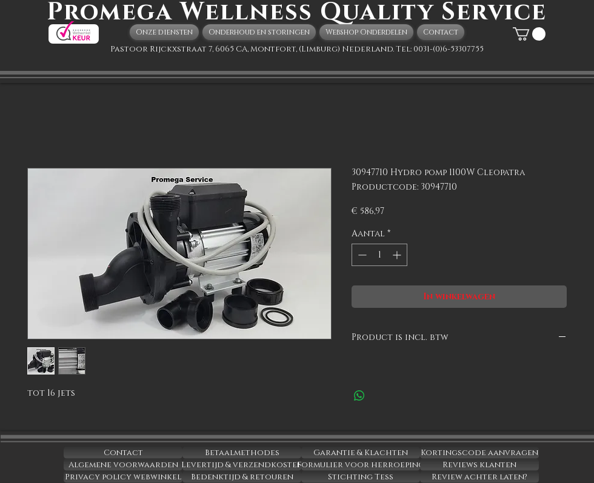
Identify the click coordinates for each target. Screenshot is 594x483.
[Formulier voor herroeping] (360, 465)
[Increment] (397, 254)
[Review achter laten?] (479, 477)
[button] (529, 34)
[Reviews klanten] (479, 465)
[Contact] (123, 453)
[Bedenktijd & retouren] (241, 477)
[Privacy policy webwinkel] (123, 477)
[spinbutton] (379, 254)
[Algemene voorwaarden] (123, 465)
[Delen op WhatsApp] (359, 395)
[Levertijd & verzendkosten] (241, 465)
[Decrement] (361, 254)
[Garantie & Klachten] (360, 453)
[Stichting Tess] (360, 477)
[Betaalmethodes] (241, 453)
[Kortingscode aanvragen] (479, 453)
